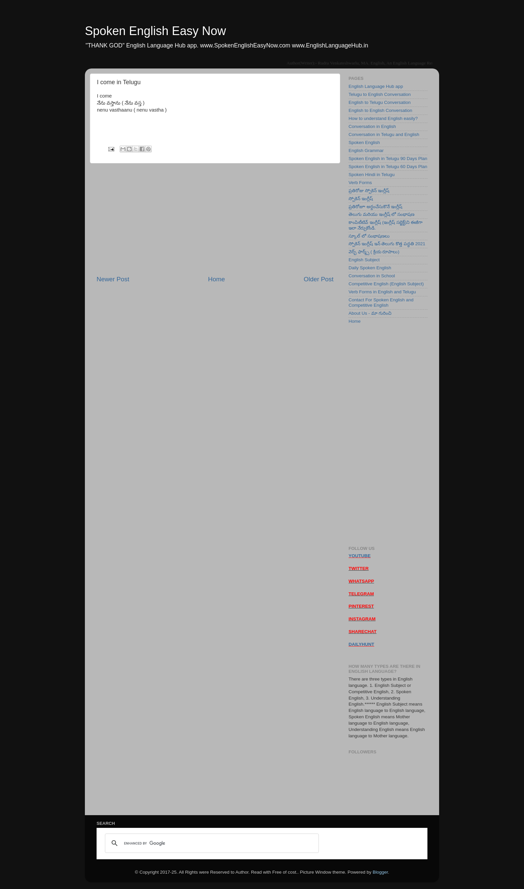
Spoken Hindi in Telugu (372, 174)
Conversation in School (372, 275)
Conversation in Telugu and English (384, 134)
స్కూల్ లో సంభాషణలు (369, 236)
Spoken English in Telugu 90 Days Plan (388, 158)
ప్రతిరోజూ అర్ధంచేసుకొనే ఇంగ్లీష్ (375, 206)
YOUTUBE (360, 555)
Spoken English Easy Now (155, 31)
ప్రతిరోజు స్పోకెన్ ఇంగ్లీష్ (369, 190)
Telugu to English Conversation (380, 94)
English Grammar (366, 150)
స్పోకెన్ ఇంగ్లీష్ (361, 198)
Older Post (319, 279)
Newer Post (113, 279)
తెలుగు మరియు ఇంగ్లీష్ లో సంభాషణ (381, 214)
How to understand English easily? (383, 118)
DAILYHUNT (361, 644)
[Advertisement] (215, 219)
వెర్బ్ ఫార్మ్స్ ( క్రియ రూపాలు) (374, 251)
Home (216, 279)
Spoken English (364, 142)
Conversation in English (372, 126)
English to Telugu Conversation (380, 102)
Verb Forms (360, 182)
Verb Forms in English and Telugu (382, 291)
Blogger (380, 872)
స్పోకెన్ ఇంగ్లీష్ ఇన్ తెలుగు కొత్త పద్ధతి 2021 (387, 243)
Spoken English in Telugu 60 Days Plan (388, 166)
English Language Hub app (376, 86)
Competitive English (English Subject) (386, 283)
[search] (211, 843)
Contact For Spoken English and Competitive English (381, 302)
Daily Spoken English (370, 267)
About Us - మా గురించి (370, 313)
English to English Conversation (380, 110)
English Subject (364, 259)
